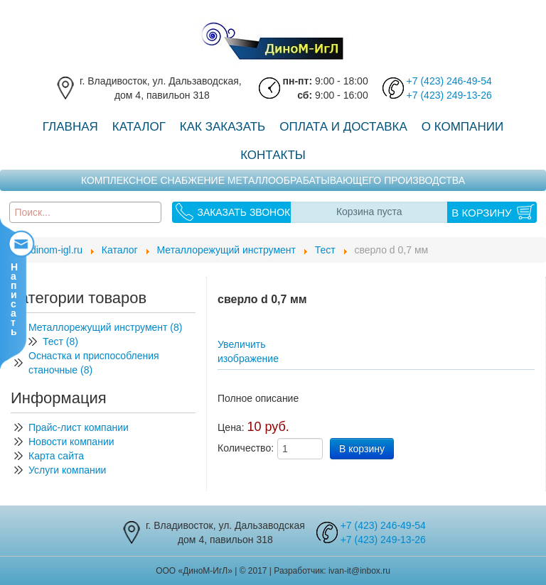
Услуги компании (67, 470)
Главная (70, 126)
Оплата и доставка (343, 126)
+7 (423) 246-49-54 (449, 81)
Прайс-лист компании (78, 427)
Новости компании (71, 441)
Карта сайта (56, 455)
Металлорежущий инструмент (108, 327)
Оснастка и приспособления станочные (93, 363)
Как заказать (222, 126)
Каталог (139, 126)
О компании (462, 126)
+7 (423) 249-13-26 (449, 95)
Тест (60, 341)
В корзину (481, 213)
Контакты (273, 155)
